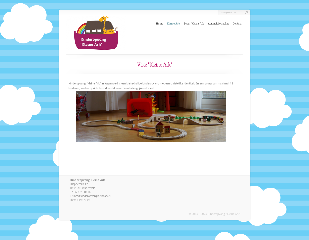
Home (159, 23)
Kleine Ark (173, 23)
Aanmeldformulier (218, 23)
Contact (236, 23)
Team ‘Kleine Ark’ (194, 23)
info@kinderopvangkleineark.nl (92, 196)
